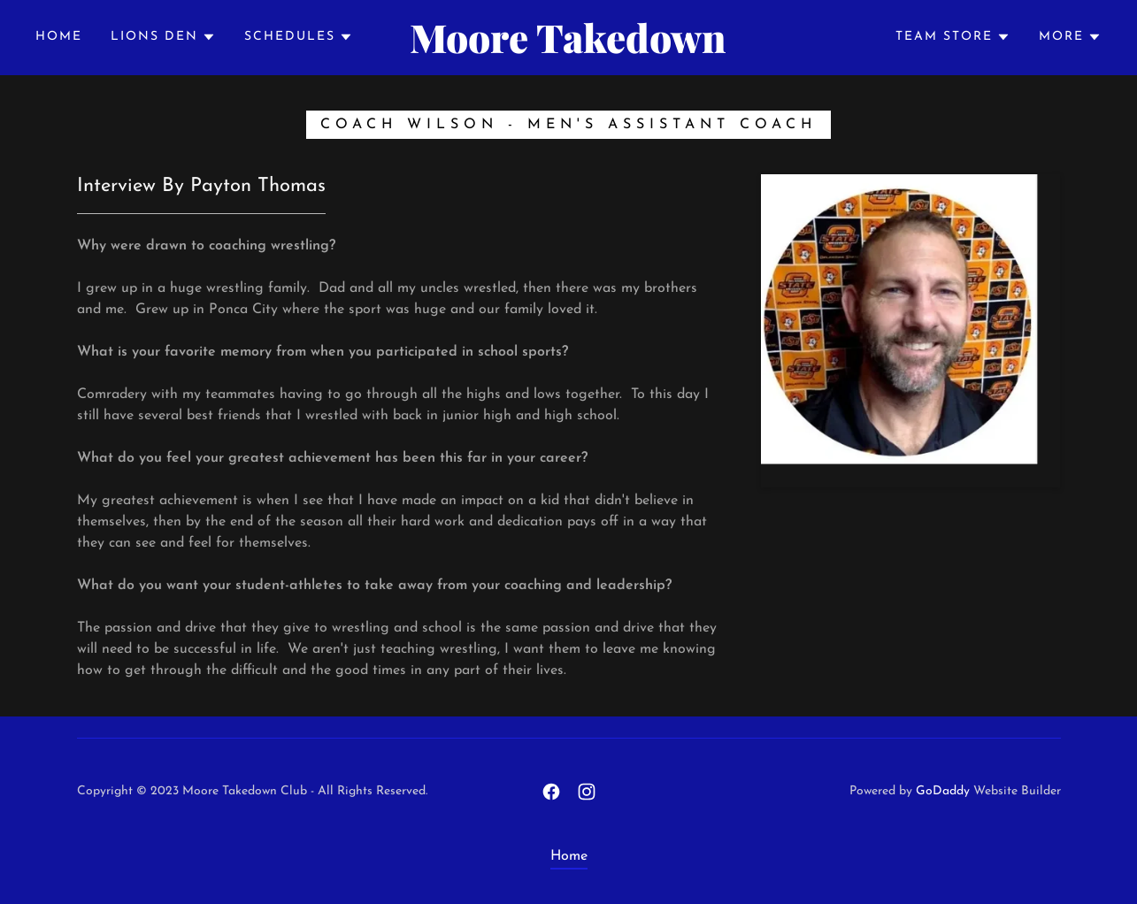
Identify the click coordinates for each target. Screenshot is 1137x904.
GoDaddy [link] (943, 791)
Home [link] (58, 36)
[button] (163, 37)
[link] (569, 49)
